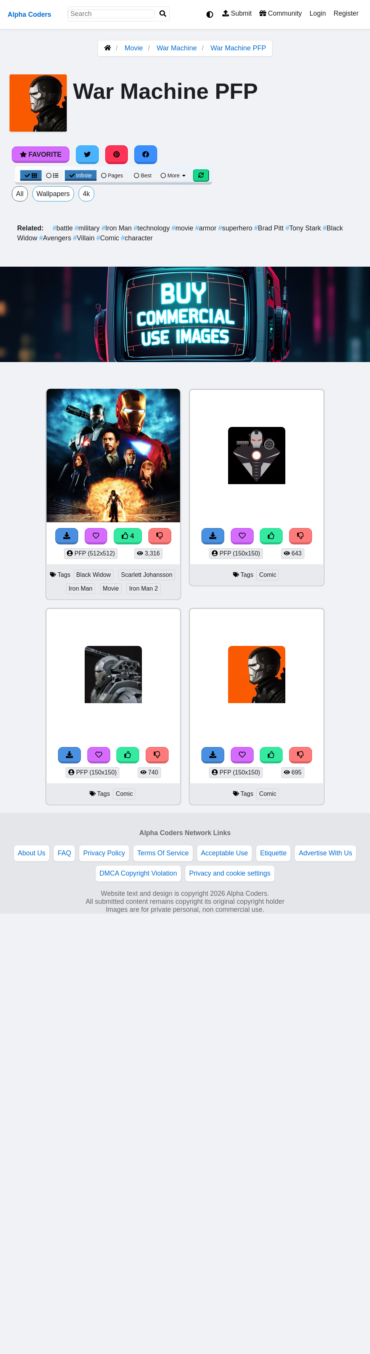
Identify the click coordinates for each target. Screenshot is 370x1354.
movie (183, 228)
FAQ (64, 853)
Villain (84, 238)
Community (280, 13)
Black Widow (93, 575)
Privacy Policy (104, 853)
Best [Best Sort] (142, 175)
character (137, 238)
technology (153, 228)
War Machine (177, 48)
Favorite (40, 154)
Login (317, 13)
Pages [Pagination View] (112, 175)
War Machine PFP (238, 48)
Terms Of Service (163, 853)
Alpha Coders (29, 14)
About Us (31, 853)
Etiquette (273, 853)
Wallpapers (53, 194)
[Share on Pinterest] (116, 154)
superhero (236, 228)
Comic (109, 238)
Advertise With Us (325, 853)
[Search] (162, 14)
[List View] (52, 175)
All (20, 194)
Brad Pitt (269, 228)
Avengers (56, 238)
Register (346, 13)
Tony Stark (304, 228)
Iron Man (117, 228)
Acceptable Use (224, 853)
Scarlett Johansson (146, 575)
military (88, 228)
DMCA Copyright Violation (138, 873)
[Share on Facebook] (145, 154)
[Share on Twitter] (87, 154)
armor (207, 228)
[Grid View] (31, 175)
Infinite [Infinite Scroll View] (80, 175)
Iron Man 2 (143, 588)
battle (64, 228)
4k (86, 194)
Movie (134, 48)
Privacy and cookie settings (229, 873)
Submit (237, 13)
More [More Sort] (174, 175)
